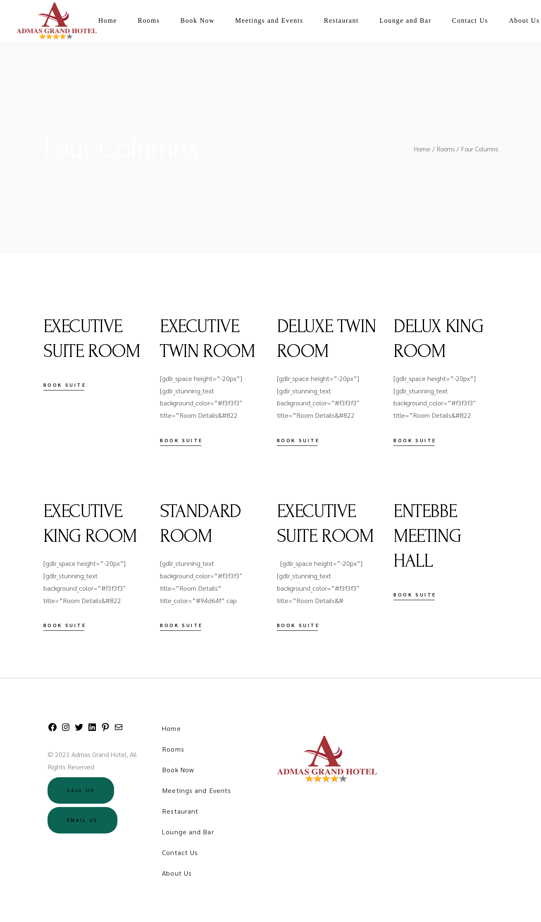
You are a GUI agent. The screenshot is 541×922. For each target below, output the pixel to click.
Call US (81, 790)
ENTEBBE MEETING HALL (426, 536)
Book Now (178, 769)
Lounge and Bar (188, 831)
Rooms (173, 749)
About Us (177, 873)
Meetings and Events (196, 790)
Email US (82, 820)
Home (171, 728)
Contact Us (180, 852)
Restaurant (180, 811)
